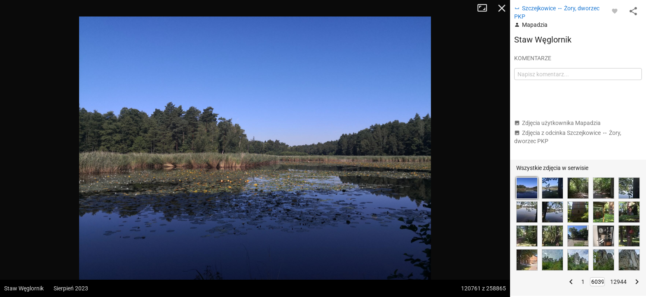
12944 (618, 281)
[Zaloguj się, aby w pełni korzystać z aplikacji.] (614, 10)
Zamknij (502, 8)
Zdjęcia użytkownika (557, 123)
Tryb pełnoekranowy (485, 8)
